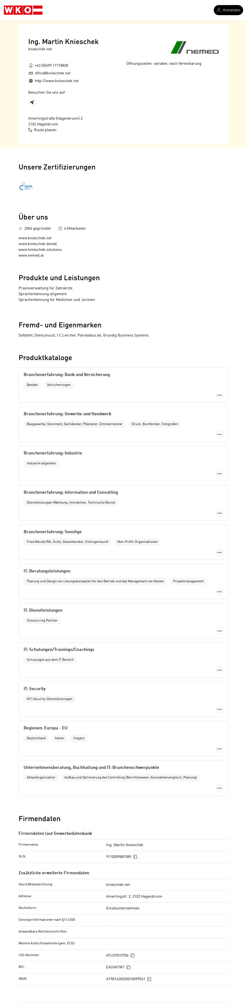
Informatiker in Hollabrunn (127, 947)
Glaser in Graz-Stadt (36, 915)
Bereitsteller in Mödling (39, 947)
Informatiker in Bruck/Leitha (129, 923)
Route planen (42, 130)
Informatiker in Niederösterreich (132, 899)
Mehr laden (123, 494)
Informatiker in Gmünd (124, 939)
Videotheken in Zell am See (41, 972)
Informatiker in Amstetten (126, 907)
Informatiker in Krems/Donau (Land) (135, 972)
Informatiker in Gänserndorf (128, 931)
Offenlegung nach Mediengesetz (62, 849)
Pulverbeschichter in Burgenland (47, 899)
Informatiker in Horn (122, 956)
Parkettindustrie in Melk (39, 931)
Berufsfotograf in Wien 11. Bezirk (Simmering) (58, 964)
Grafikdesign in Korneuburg (42, 923)
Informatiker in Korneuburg (128, 964)
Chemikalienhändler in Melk (43, 939)
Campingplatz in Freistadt (40, 907)
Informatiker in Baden (123, 915)
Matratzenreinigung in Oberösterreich (50, 956)
